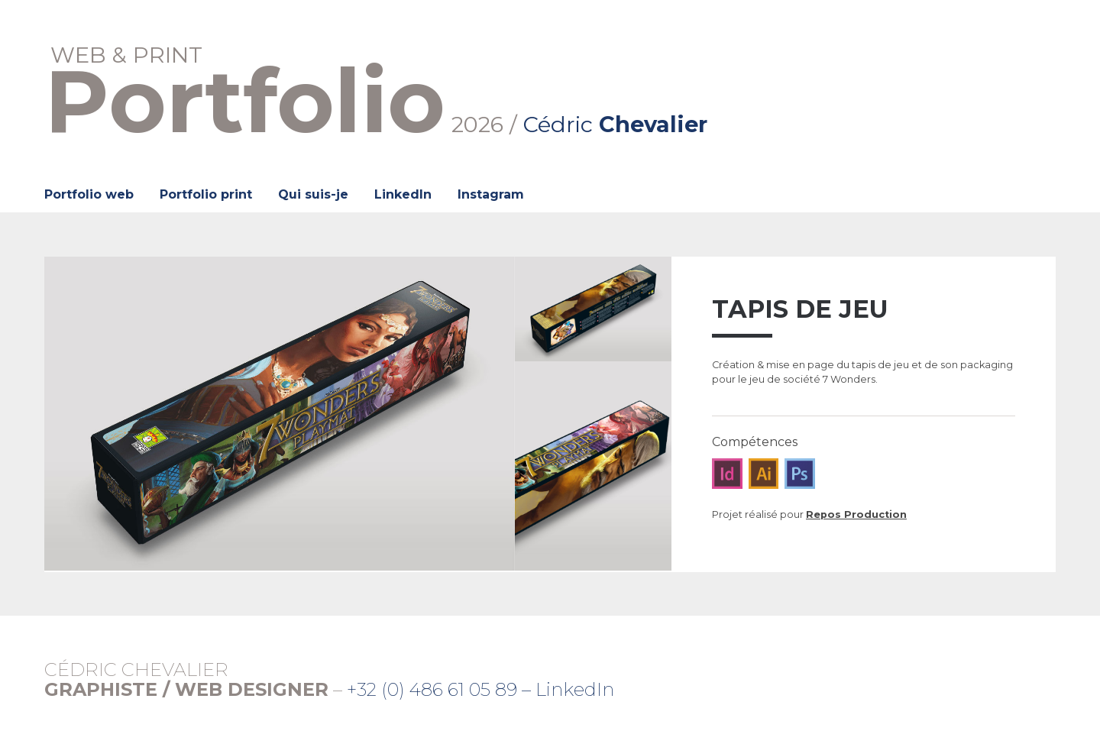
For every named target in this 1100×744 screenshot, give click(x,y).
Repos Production (856, 514)
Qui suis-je (313, 194)
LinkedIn (403, 194)
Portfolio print (206, 194)
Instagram (491, 194)
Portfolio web (89, 194)
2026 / (376, 90)
